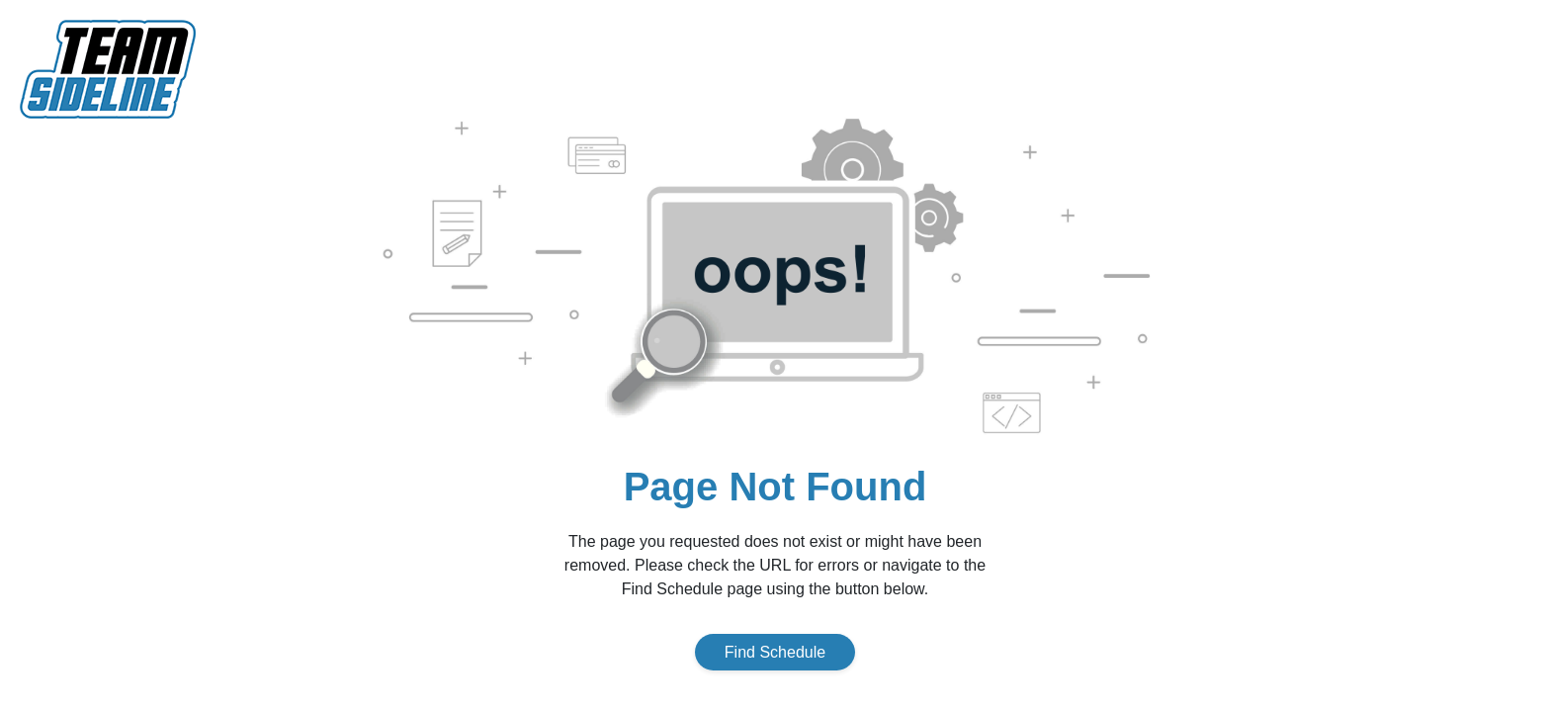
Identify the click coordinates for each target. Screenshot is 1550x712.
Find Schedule (775, 652)
